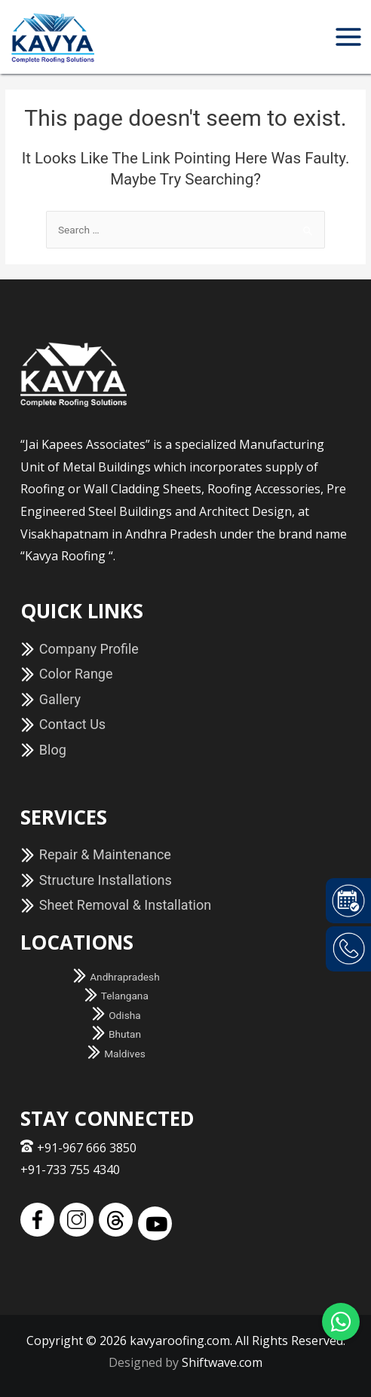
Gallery (50, 699)
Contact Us (63, 724)
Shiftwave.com (222, 1362)
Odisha (116, 1015)
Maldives (116, 1054)
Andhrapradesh (116, 977)
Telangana (116, 996)
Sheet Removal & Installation (115, 905)
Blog (43, 750)
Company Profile (79, 649)
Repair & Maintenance (95, 854)
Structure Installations (95, 880)
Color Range (66, 674)
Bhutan (116, 1034)
